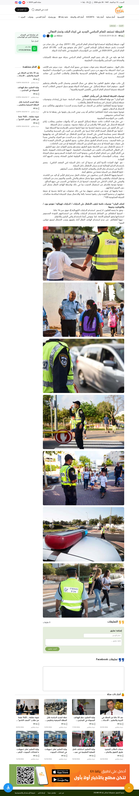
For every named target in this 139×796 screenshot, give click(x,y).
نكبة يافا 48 (63, 17)
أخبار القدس (40, 17)
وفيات (30, 17)
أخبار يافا (100, 17)
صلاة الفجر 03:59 (34, 2)
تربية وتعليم (112, 26)
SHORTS (90, 17)
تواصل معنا (52, 793)
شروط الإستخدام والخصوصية (25, 793)
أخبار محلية (110, 17)
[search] (40, 9)
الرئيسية (120, 17)
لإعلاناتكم (41, 793)
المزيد (22, 17)
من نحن (61, 793)
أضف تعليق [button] (52, 649)
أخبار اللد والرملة (77, 17)
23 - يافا (86, 2)
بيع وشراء (52, 17)
